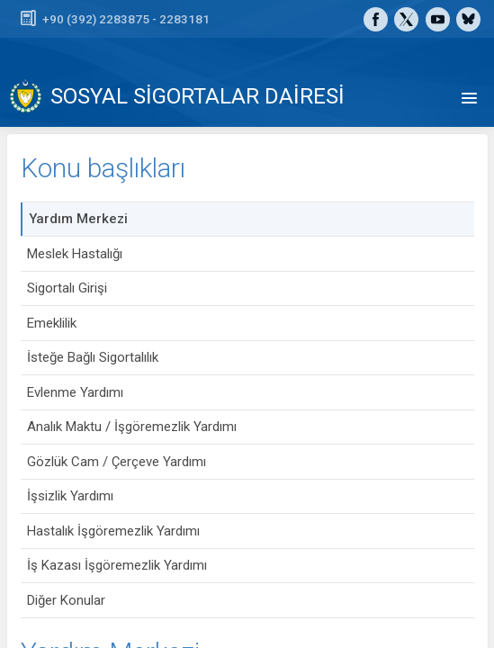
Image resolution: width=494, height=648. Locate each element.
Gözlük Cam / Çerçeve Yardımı (116, 462)
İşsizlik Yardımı (70, 496)
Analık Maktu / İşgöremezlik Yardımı (132, 426)
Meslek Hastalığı (74, 254)
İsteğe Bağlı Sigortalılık (92, 357)
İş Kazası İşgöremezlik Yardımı (117, 565)
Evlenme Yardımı (75, 392)
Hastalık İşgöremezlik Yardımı (113, 531)
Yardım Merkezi (78, 219)
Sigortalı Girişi (67, 288)
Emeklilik (51, 323)
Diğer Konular (66, 600)
